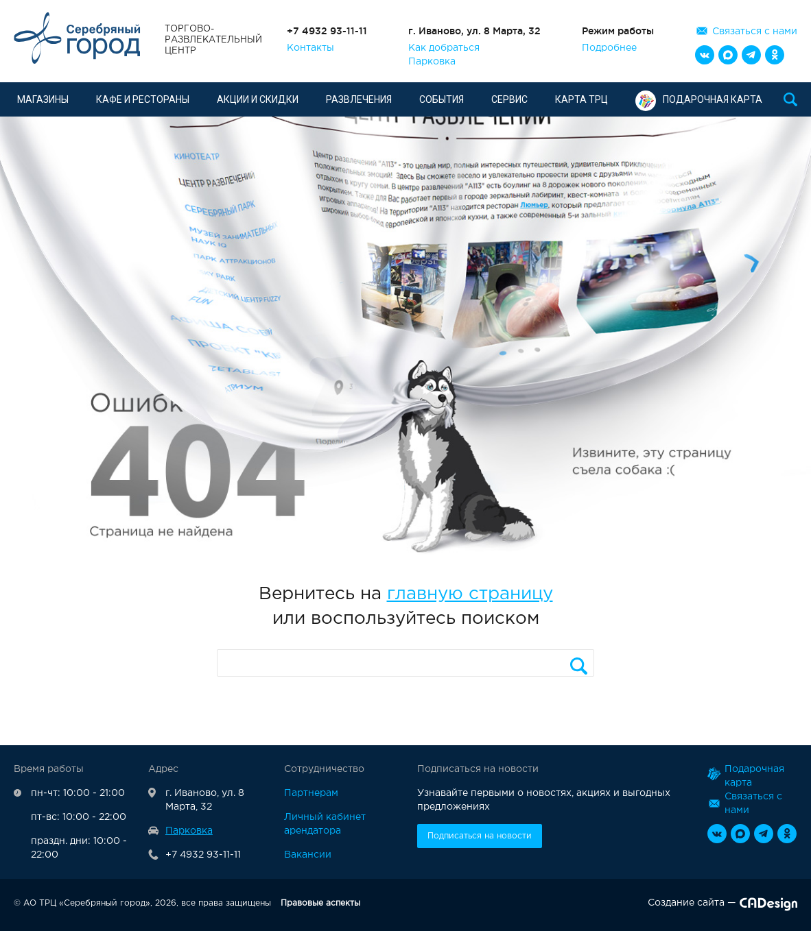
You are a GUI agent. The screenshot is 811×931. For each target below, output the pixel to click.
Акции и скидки (257, 99)
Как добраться (444, 48)
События (441, 99)
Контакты (310, 48)
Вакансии (307, 855)
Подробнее (609, 48)
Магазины (43, 99)
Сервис (509, 99)
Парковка (432, 62)
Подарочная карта (698, 99)
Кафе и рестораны (142, 99)
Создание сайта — (722, 905)
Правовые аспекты (320, 903)
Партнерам (311, 793)
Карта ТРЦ (581, 99)
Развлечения (359, 99)
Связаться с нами (754, 31)
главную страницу (470, 594)
